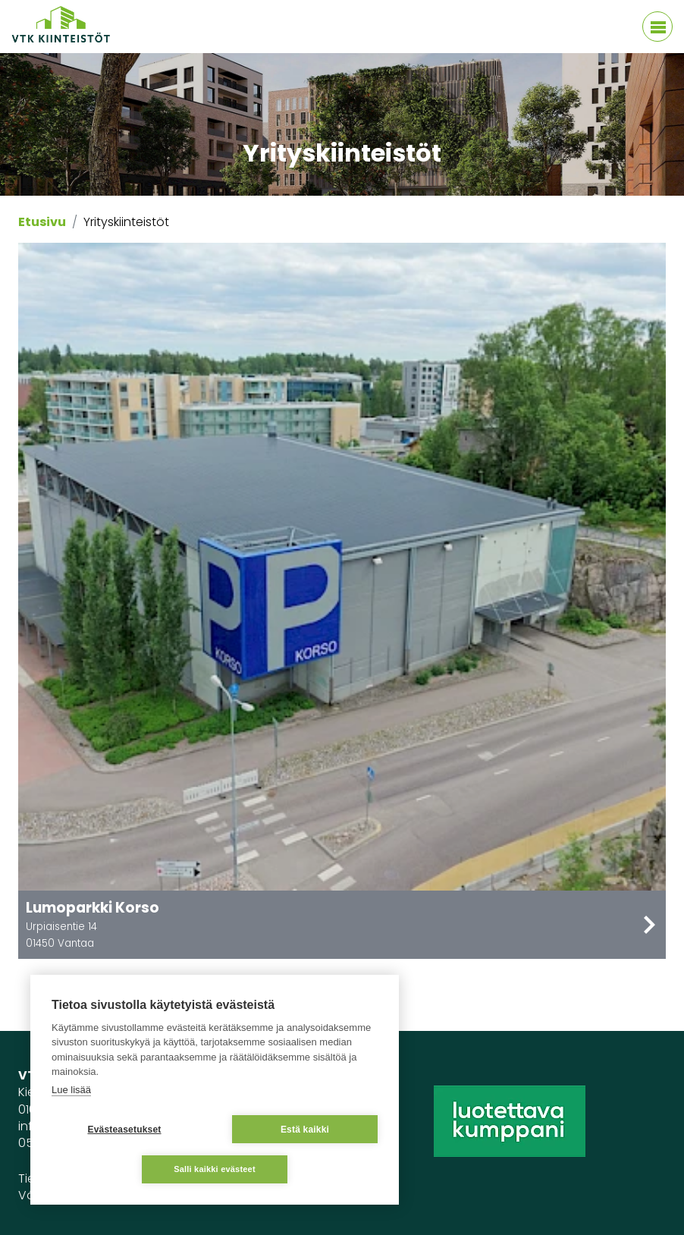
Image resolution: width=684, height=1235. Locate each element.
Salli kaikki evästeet (215, 1169)
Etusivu (42, 222)
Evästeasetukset (124, 1129)
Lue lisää (71, 1089)
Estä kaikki (305, 1129)
